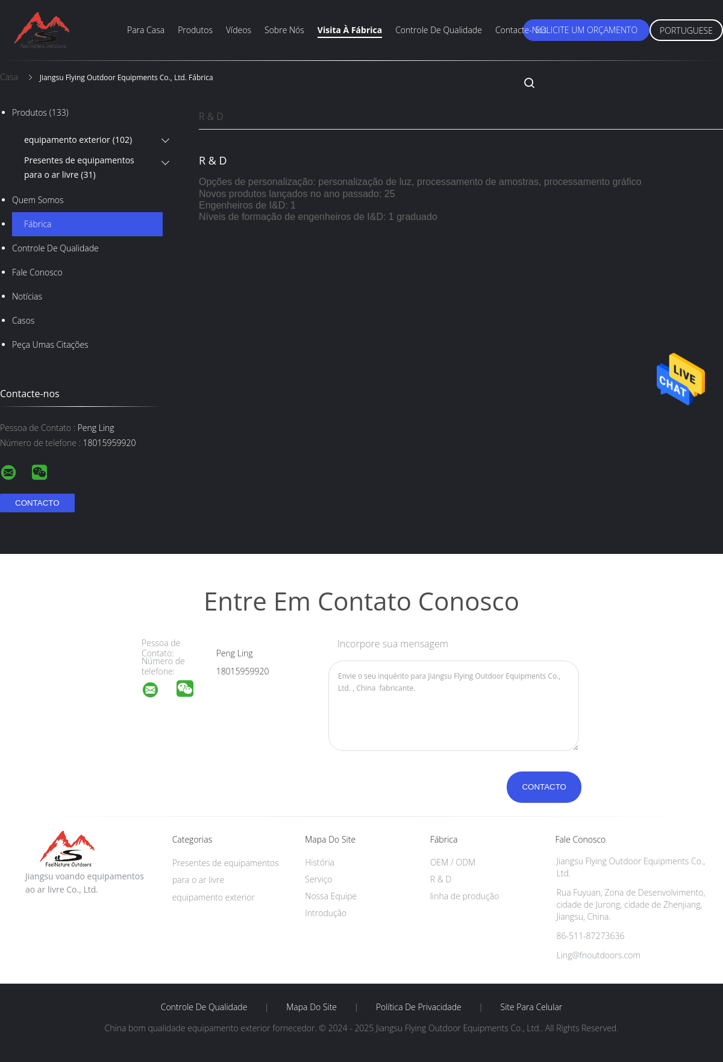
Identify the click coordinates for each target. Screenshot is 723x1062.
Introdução (325, 913)
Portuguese (686, 30)
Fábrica (37, 224)
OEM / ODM (452, 862)
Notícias (27, 296)
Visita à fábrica (350, 30)
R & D (211, 116)
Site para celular (532, 1007)
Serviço (318, 879)
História (319, 862)
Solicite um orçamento (586, 30)
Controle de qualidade (438, 30)
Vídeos (238, 30)
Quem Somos (38, 200)
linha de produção (464, 896)
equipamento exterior (78, 140)
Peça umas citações (50, 344)
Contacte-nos (521, 30)
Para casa (145, 30)
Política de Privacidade (419, 1007)
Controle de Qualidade (55, 248)
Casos (23, 320)
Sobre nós (284, 30)
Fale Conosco (37, 272)
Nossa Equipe (331, 896)
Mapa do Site (311, 1007)
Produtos (195, 30)
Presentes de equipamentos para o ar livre (79, 168)
